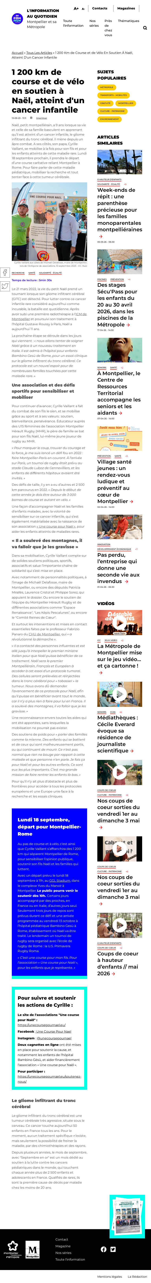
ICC (99, 640)
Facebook (5, 272)
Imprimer (41, 118)
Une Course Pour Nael (53, 1031)
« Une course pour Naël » (56, 526)
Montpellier (125, 103)
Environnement (109, 119)
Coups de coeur (106, 790)
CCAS (112, 712)
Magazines (126, 8)
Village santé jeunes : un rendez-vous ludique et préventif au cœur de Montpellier (114, 481)
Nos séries (63, 1253)
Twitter (5, 286)
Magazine (63, 1246)
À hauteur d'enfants (109, 179)
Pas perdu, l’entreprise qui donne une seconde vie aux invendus (118, 568)
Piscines (102, 279)
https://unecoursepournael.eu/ (41, 1025)
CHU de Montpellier (44, 634)
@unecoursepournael (54, 1038)
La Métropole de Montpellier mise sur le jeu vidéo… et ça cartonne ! (119, 656)
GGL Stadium (59, 881)
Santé (32, 273)
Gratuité (105, 103)
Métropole (106, 87)
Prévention (117, 279)
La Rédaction (137, 1276)
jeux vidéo (111, 640)
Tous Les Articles (39, 53)
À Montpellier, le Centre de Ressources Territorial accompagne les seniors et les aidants (119, 393)
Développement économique (114, 549)
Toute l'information (70, 1259)
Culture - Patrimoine (112, 111)
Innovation (103, 544)
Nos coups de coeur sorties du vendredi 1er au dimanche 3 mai (118, 811)
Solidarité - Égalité (50, 273)
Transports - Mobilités (113, 95)
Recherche (18, 273)
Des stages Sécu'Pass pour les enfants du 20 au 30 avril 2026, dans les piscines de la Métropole (117, 305)
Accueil (17, 53)
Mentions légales (109, 1276)
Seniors (101, 367)
